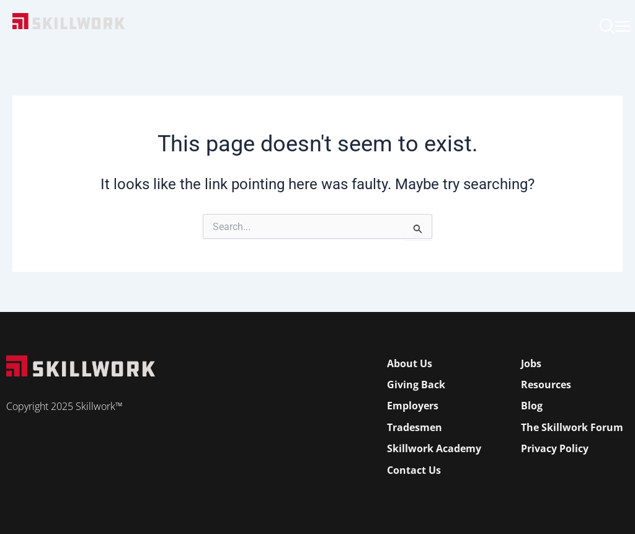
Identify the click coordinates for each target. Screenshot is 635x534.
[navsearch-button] (607, 28)
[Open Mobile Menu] (623, 23)
